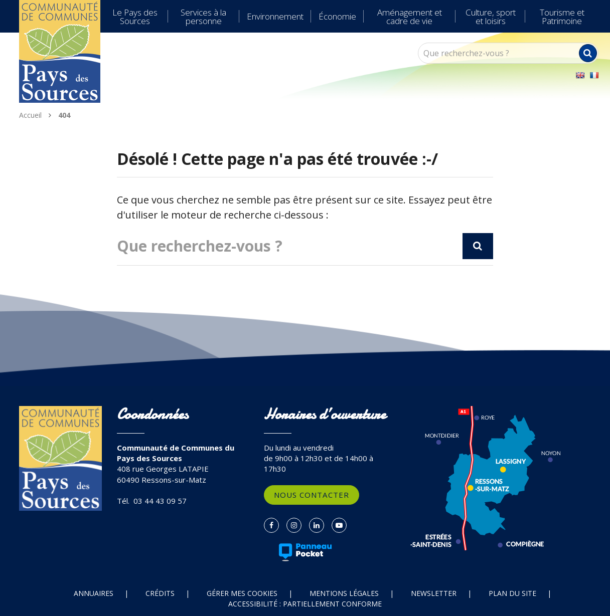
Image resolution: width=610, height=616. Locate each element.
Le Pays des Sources (135, 17)
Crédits (160, 593)
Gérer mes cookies (242, 593)
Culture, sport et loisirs (491, 17)
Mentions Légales (344, 593)
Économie (337, 16)
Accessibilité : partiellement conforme (305, 603)
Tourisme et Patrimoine (562, 17)
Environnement (275, 16)
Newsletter (433, 593)
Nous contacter (311, 495)
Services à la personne (203, 17)
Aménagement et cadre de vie (409, 17)
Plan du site (512, 593)
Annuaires (93, 593)
